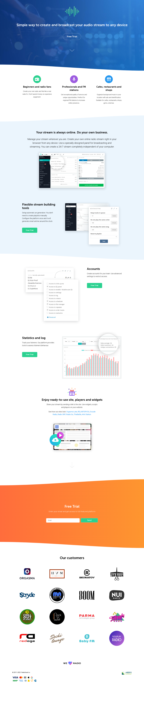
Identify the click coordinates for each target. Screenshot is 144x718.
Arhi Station (86, 415)
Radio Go (69, 415)
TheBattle (77, 415)
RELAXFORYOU (83, 412)
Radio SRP (62, 415)
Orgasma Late (71, 412)
